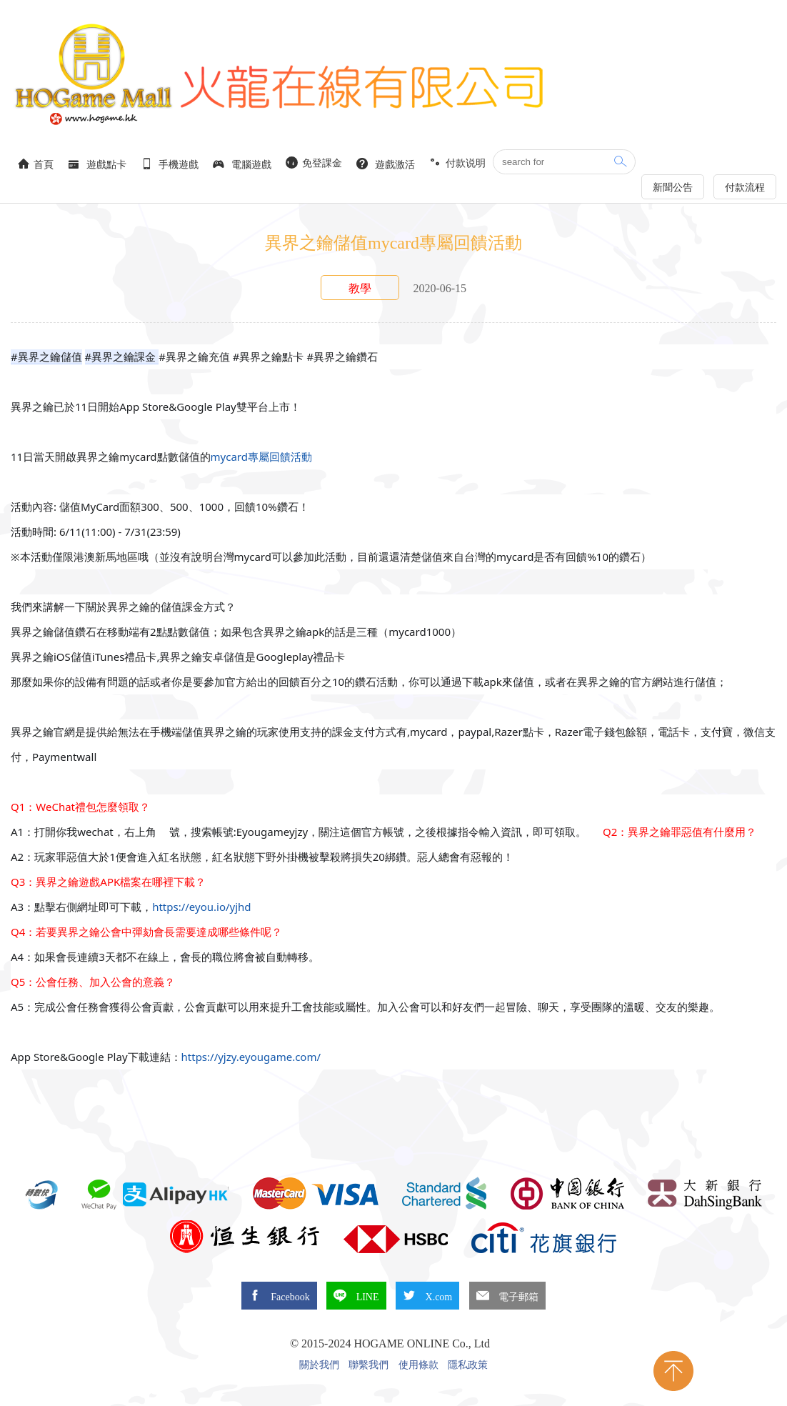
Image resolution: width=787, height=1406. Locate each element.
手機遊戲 (170, 164)
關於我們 (319, 1365)
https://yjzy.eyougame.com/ (251, 1056)
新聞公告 (673, 187)
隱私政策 (468, 1365)
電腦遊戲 (242, 164)
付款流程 (745, 187)
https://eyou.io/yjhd (203, 906)
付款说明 (457, 162)
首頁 (36, 164)
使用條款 (418, 1365)
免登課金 (314, 162)
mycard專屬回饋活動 (261, 456)
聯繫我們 (369, 1365)
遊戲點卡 (97, 164)
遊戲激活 (385, 164)
